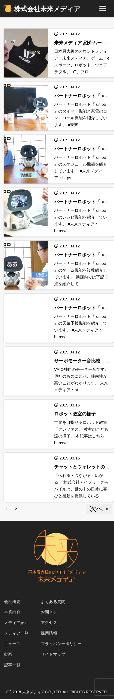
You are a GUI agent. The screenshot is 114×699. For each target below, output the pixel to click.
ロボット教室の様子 (75, 413)
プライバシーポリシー (61, 643)
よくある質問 (53, 601)
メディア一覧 (16, 633)
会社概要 (12, 601)
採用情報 (49, 633)
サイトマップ (53, 654)
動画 (8, 654)
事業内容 (12, 612)
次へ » (99, 508)
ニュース (12, 643)
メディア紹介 (16, 622)
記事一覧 (12, 665)
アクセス (49, 622)
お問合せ (49, 612)
